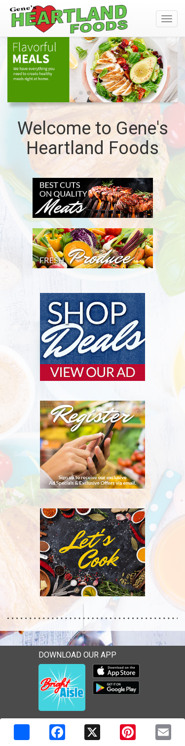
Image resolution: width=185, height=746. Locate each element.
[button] (81, 93)
